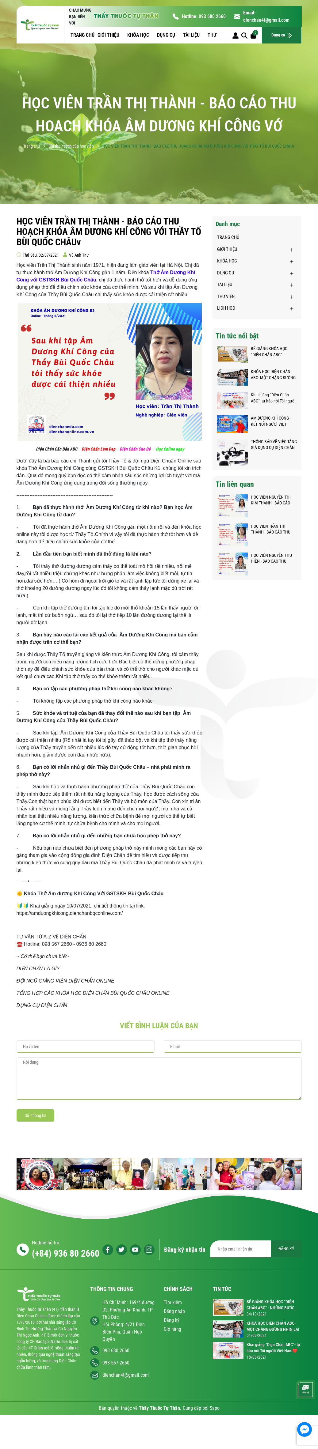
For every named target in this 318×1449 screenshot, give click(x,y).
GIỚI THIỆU (109, 35)
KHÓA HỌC (138, 35)
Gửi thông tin (35, 1115)
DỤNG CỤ (166, 35)
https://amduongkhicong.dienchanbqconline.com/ (70, 913)
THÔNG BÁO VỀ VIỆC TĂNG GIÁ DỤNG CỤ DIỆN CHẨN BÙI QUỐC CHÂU (274, 445)
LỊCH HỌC (226, 308)
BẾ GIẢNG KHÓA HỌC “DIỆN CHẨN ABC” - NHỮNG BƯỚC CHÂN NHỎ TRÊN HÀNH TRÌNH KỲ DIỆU (273, 352)
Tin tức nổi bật (237, 336)
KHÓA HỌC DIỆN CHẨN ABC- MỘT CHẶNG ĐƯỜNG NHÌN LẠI (273, 375)
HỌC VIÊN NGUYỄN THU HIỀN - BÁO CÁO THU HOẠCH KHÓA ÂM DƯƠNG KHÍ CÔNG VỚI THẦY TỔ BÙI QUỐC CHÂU (273, 558)
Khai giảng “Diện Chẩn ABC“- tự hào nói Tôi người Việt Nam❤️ (273, 398)
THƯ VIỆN (226, 296)
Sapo (215, 1408)
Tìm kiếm (173, 1302)
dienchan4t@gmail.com (266, 20)
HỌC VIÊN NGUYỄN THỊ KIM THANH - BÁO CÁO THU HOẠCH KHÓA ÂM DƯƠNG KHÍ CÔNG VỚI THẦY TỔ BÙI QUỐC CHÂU (272, 500)
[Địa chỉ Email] (256, 1248)
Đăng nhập (174, 1311)
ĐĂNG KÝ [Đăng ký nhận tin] (286, 1248)
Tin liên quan (235, 484)
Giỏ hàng (172, 1329)
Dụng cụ (281, 35)
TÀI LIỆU (192, 35)
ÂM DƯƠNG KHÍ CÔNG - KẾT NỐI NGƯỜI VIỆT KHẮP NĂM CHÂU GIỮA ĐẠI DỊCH (271, 421)
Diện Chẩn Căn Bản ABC (56, 449)
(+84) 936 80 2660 (65, 1253)
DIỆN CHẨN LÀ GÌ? (38, 968)
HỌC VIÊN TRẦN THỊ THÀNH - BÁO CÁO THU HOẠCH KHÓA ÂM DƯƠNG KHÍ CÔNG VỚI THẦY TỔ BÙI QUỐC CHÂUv (273, 529)
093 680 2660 (212, 16)
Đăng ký (171, 1320)
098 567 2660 (115, 1363)
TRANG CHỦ (82, 35)
